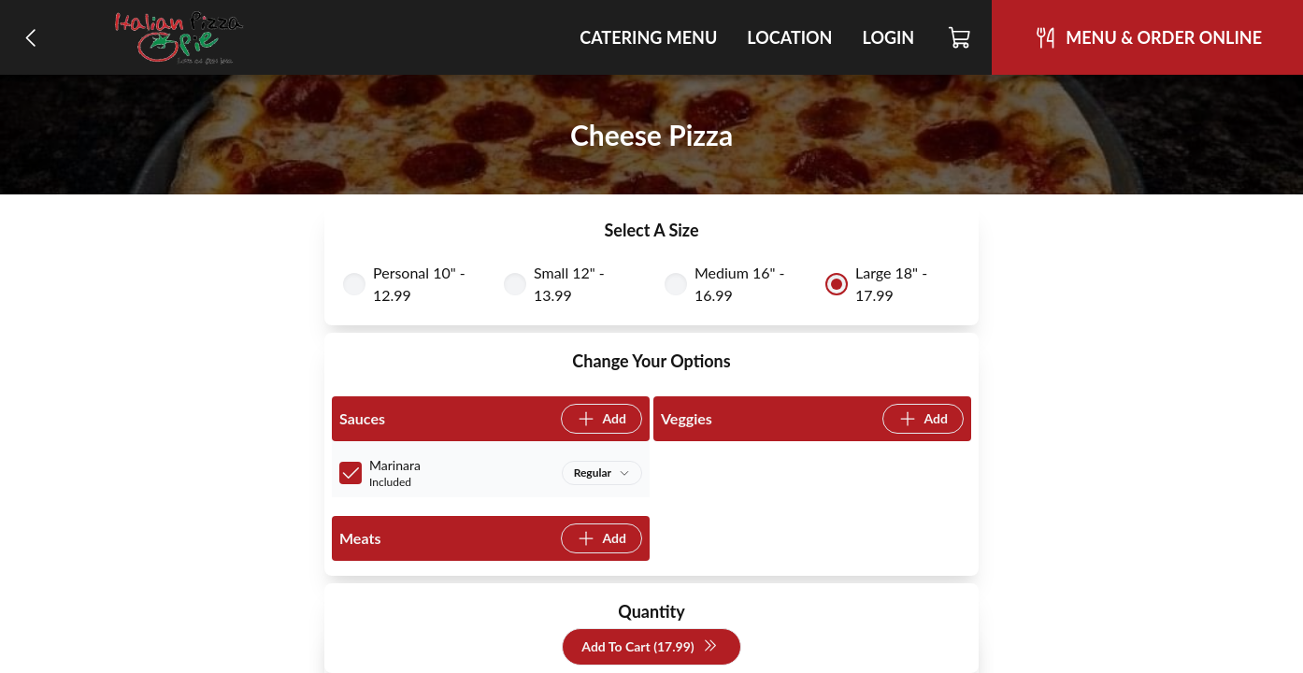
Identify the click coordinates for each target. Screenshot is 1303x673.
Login (888, 37)
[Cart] (960, 37)
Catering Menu (648, 37)
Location (789, 37)
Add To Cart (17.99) (649, 647)
